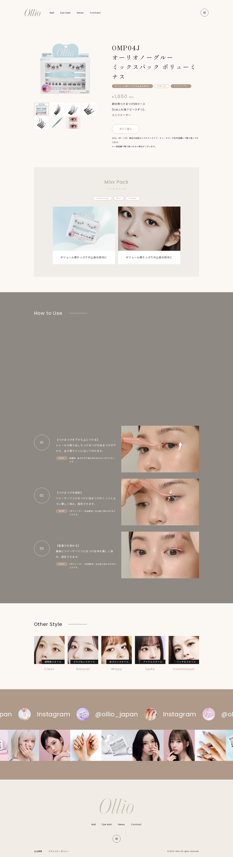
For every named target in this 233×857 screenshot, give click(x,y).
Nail (93, 824)
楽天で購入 (125, 129)
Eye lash (107, 824)
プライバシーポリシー (58, 851)
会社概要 (38, 851)
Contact (136, 824)
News (121, 824)
